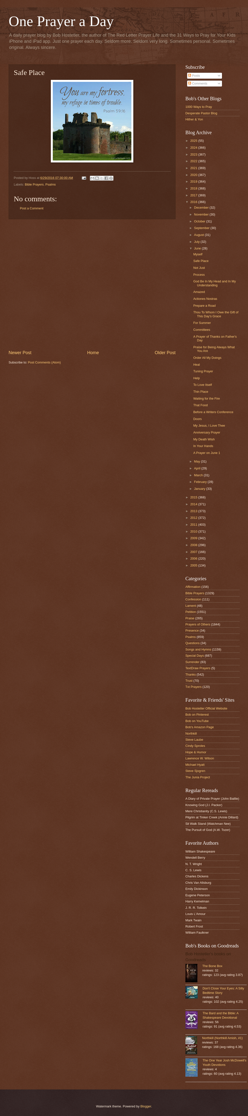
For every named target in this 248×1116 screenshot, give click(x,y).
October (200, 221)
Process (199, 274)
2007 (194, 552)
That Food (200, 405)
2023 (194, 154)
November (201, 214)
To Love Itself (202, 385)
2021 (194, 168)
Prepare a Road (204, 305)
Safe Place (200, 261)
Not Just (199, 268)
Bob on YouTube (197, 721)
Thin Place (200, 391)
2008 (194, 545)
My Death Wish (204, 439)
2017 (194, 195)
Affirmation (192, 587)
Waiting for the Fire (206, 398)
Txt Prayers (193, 687)
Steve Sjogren (195, 771)
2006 (194, 558)
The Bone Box (212, 966)
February (200, 482)
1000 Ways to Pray (198, 107)
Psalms (50, 184)
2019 (194, 181)
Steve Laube (194, 739)
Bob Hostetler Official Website (206, 708)
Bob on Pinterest (197, 714)
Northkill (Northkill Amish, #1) (222, 1038)
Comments (197, 83)
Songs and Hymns (198, 649)
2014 (194, 504)
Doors (197, 419)
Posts (194, 75)
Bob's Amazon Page (199, 727)
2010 (194, 531)
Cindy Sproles (195, 746)
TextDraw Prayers (197, 668)
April (197, 468)
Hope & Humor (195, 752)
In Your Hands (203, 446)
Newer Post (20, 352)
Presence (192, 630)
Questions (192, 643)
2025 (194, 141)
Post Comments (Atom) (44, 362)
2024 (194, 147)
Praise (189, 618)
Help (196, 378)
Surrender (192, 662)
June (198, 248)
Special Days (194, 655)
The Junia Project (197, 777)
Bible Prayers (34, 184)
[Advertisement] (62, 284)
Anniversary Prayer (206, 432)
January (200, 489)
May (197, 461)
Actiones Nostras (205, 299)
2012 (194, 518)
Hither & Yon (194, 119)
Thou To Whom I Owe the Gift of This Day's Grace (215, 314)
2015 (194, 497)
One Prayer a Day (61, 21)
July (197, 242)
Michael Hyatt (195, 765)
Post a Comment (31, 208)
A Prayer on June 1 (206, 453)
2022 (194, 161)
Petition (190, 612)
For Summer (202, 323)
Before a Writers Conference (213, 412)
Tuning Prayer (203, 371)
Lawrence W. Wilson (199, 758)
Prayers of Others (197, 624)
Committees (201, 330)
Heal (196, 364)
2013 (194, 511)
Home (93, 352)
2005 (194, 565)
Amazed (199, 292)
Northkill (191, 733)
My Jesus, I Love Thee (209, 425)
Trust (189, 680)
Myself (197, 254)
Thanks (190, 674)
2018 (194, 188)
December (201, 207)
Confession (193, 599)
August (199, 235)
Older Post (165, 352)
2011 (194, 524)
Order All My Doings (207, 358)
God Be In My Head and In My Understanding (214, 283)
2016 (194, 202)
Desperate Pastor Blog (201, 113)
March (199, 475)
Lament (190, 606)
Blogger (145, 1106)
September (202, 228)
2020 (194, 175)
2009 (194, 538)
